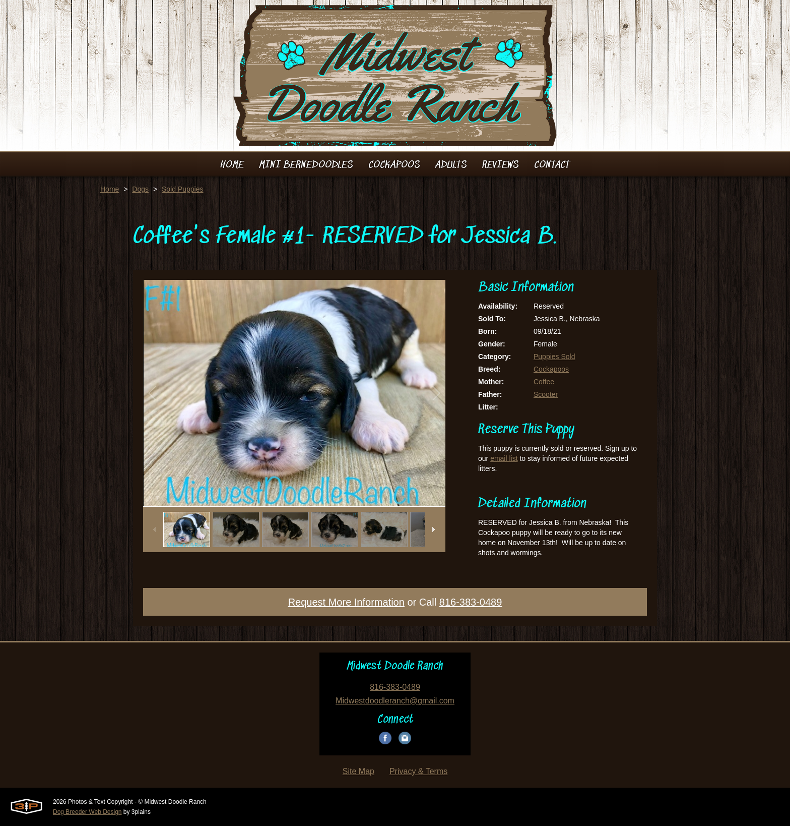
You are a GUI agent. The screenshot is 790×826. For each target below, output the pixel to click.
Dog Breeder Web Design (87, 811)
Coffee (544, 382)
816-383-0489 (470, 602)
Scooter (546, 394)
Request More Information (346, 602)
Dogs (140, 189)
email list (503, 458)
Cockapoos (551, 369)
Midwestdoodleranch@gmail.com (395, 700)
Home (109, 189)
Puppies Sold (554, 356)
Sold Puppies (183, 189)
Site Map (358, 771)
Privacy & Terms (418, 771)
